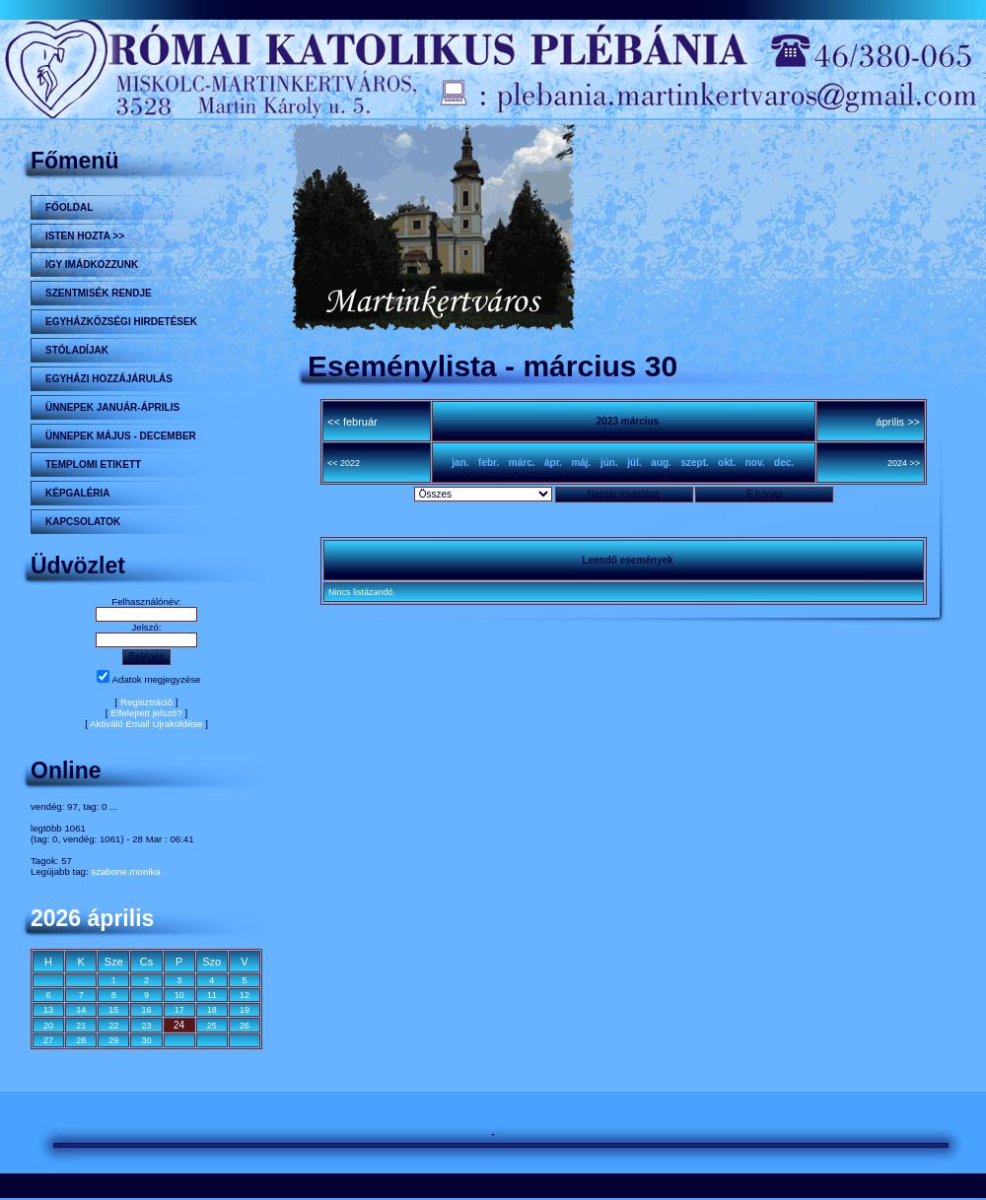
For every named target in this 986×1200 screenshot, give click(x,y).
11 (212, 995)
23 (146, 1026)
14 (81, 1010)
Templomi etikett (93, 464)
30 (146, 1040)
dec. (784, 462)
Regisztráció (146, 702)
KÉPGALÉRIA (77, 493)
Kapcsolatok (82, 521)
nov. (755, 462)
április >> (898, 422)
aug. (661, 462)
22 (113, 1026)
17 (179, 1010)
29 (113, 1040)
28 (81, 1040)
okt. (727, 462)
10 (179, 995)
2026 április (92, 918)
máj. (581, 462)
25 (212, 1026)
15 (113, 1010)
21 (81, 1026)
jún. (609, 462)
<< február (352, 422)
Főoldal (69, 207)
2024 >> (903, 463)
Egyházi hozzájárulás (109, 378)
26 (244, 1026)
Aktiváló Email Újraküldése (146, 723)
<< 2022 (343, 463)
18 (212, 1010)
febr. (488, 462)
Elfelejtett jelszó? (146, 712)
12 (244, 995)
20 (48, 1026)
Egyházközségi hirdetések (121, 321)
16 (146, 1010)
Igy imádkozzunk (91, 264)
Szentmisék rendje (98, 293)
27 (48, 1040)
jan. (460, 462)
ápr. (553, 462)
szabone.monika (125, 871)
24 (179, 1025)
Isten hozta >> (84, 236)
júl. (634, 462)
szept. (694, 462)
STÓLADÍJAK (76, 350)
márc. (522, 462)
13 (48, 1010)
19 (244, 1010)
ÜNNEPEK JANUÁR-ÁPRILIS (112, 407)
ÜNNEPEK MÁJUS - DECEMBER (120, 436)
